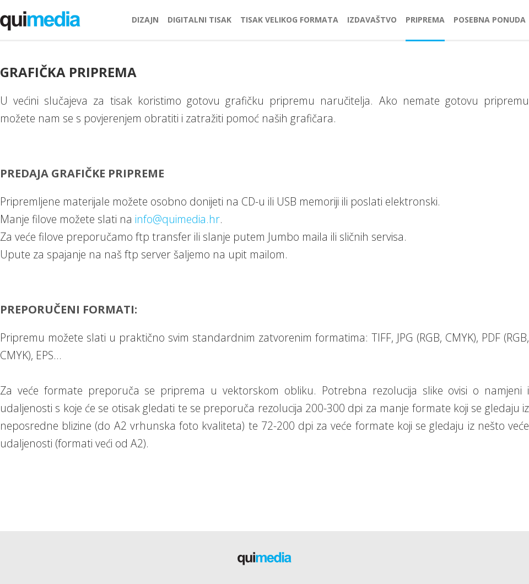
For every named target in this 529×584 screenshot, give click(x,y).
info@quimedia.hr (177, 219)
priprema (425, 19)
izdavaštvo (372, 19)
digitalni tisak (199, 19)
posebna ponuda (490, 19)
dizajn (145, 19)
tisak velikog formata (289, 19)
